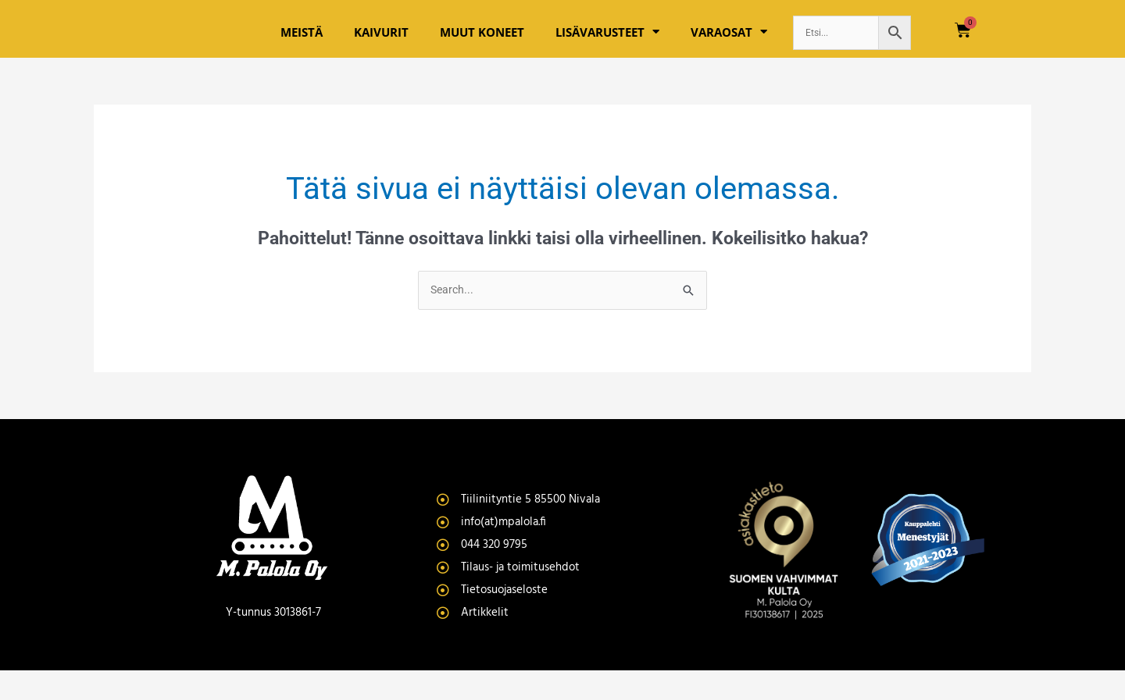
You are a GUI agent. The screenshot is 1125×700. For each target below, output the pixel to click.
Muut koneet (482, 46)
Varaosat (729, 46)
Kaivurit (381, 46)
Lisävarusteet (607, 46)
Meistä (301, 46)
